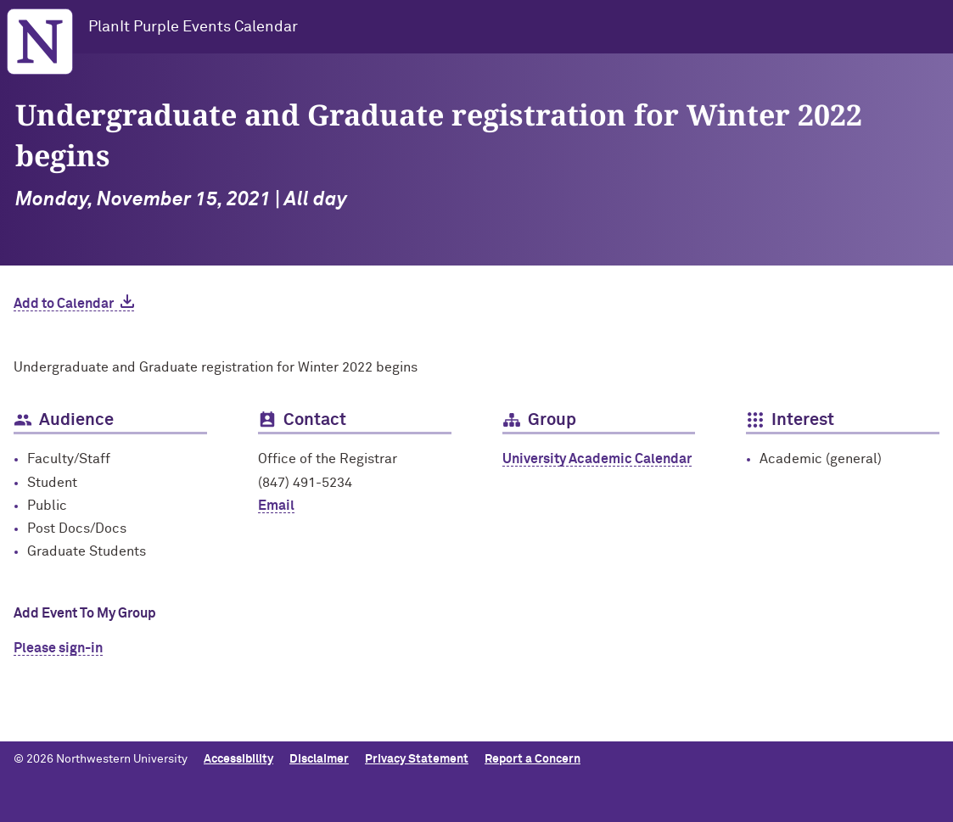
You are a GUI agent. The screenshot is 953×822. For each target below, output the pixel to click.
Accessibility (238, 759)
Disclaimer (319, 759)
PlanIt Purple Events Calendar (193, 27)
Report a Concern (532, 759)
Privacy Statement (416, 759)
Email (276, 505)
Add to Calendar (64, 303)
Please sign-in (58, 648)
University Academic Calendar (597, 459)
